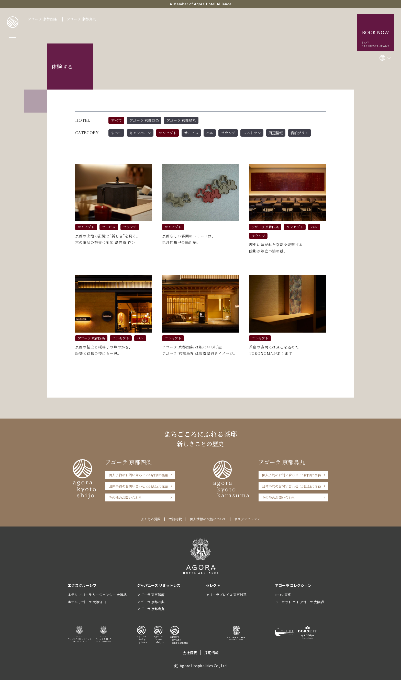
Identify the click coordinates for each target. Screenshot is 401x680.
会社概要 (190, 652)
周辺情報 (276, 132)
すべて (116, 120)
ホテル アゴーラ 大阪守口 (87, 601)
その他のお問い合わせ (125, 497)
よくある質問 (151, 519)
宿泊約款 (175, 519)
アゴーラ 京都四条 (42, 18)
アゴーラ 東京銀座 (150, 594)
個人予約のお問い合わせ (138, 475)
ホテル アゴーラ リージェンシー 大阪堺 (97, 594)
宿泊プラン (299, 132)
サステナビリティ (247, 519)
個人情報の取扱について (208, 519)
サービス (191, 132)
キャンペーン (140, 132)
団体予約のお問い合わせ (138, 486)
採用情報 (211, 652)
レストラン (252, 132)
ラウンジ (228, 132)
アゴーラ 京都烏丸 (81, 18)
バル (209, 132)
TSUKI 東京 (283, 594)
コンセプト (167, 132)
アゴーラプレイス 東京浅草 (226, 594)
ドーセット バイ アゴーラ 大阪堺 (299, 601)
